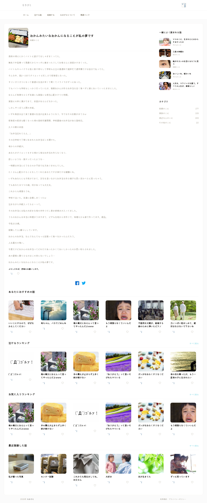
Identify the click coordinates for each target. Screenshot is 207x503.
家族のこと (164, 113)
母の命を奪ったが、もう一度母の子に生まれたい (183, 376)
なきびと (30, 499)
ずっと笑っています (179, 476)
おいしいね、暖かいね (182, 73)
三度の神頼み (178, 51)
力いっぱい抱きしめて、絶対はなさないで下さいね (183, 325)
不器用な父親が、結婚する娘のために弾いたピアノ (150, 325)
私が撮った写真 (15, 476)
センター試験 (47, 476)
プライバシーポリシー (177, 499)
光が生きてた (144, 476)
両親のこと (164, 108)
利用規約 (163, 499)
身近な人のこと (166, 118)
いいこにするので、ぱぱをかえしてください (21, 325)
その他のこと (165, 122)
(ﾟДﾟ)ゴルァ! (14, 374)
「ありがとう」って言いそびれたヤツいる (118, 376)
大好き (109, 476)
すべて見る (194, 343)
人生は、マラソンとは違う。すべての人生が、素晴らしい (186, 84)
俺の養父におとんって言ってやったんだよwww (86, 325)
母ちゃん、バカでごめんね (53, 323)
